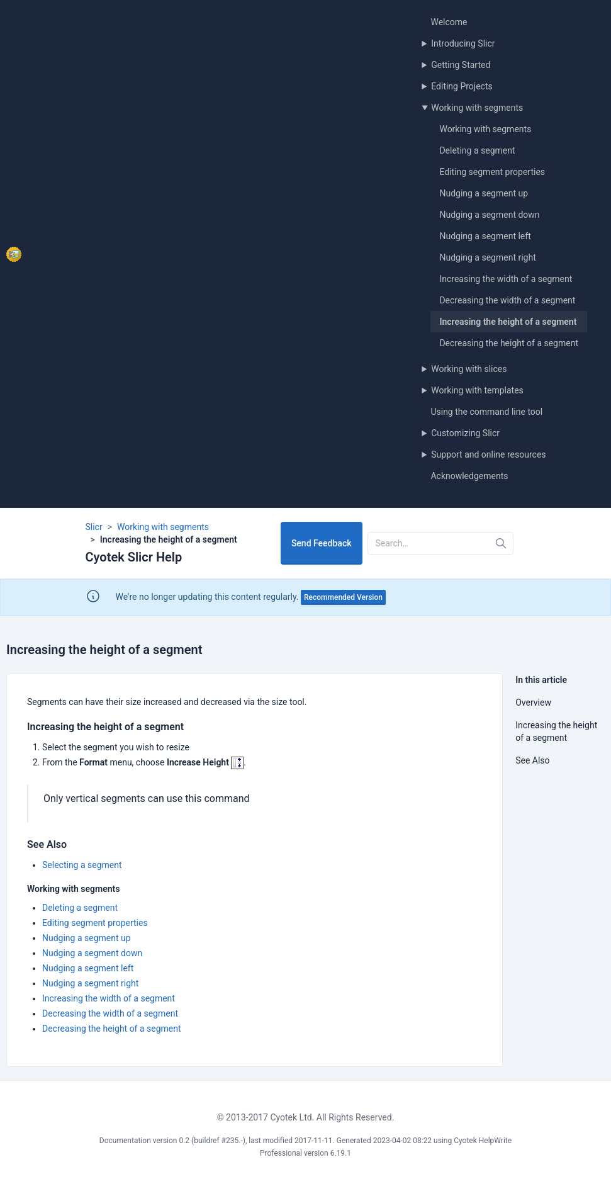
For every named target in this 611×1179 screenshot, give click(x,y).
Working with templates (477, 390)
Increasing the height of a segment (507, 322)
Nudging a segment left (484, 236)
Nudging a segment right (487, 257)
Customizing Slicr (465, 433)
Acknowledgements (469, 476)
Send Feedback (321, 543)
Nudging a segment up (483, 193)
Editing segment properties (492, 172)
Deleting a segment (477, 150)
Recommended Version (343, 597)
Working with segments (477, 108)
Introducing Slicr (463, 43)
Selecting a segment (82, 865)
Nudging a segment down (489, 215)
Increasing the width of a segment (505, 279)
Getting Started (460, 65)
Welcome (448, 22)
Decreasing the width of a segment (507, 300)
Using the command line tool (486, 412)
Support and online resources (488, 454)
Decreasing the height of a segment (508, 343)
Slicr (94, 527)
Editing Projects (462, 86)
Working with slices (469, 369)
